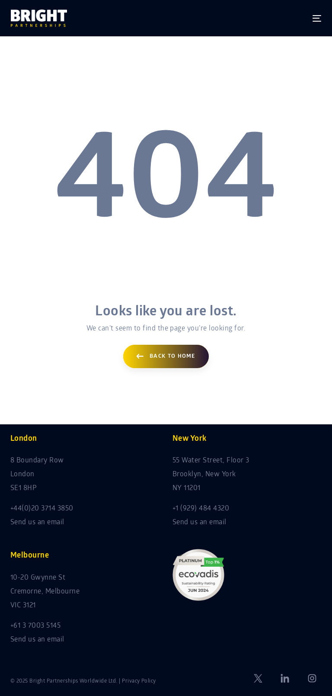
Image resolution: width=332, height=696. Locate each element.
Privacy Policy (139, 681)
